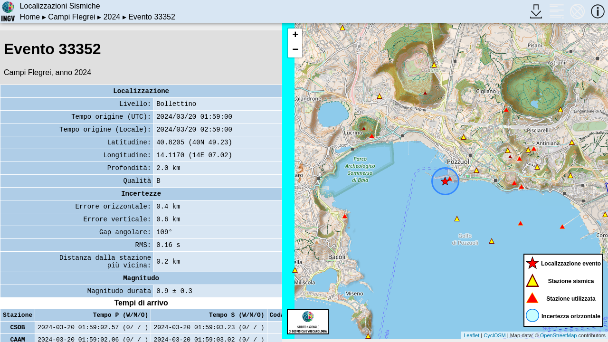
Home (30, 17)
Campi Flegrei (71, 17)
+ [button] (295, 35)
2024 (112, 17)
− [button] (295, 50)
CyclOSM (494, 335)
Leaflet (471, 335)
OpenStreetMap (558, 335)
